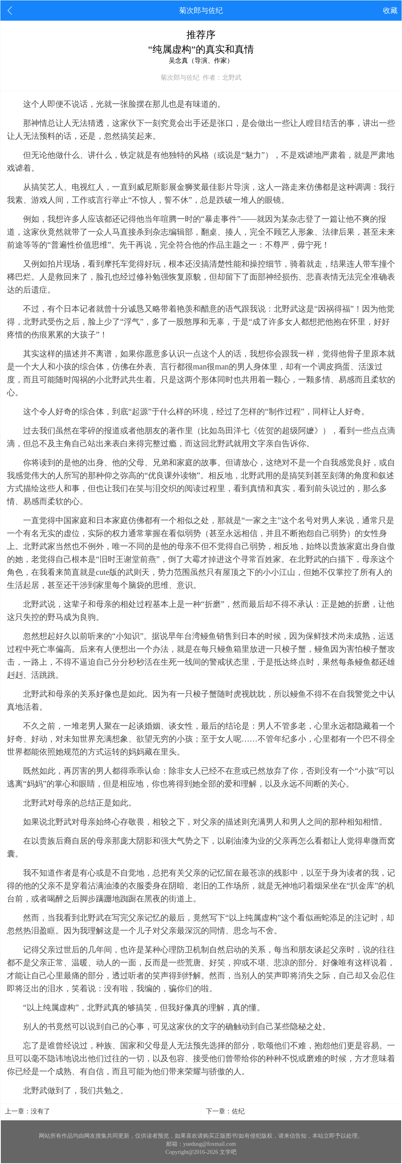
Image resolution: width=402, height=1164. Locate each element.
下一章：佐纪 (225, 1111)
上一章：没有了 (27, 1111)
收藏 (390, 10)
